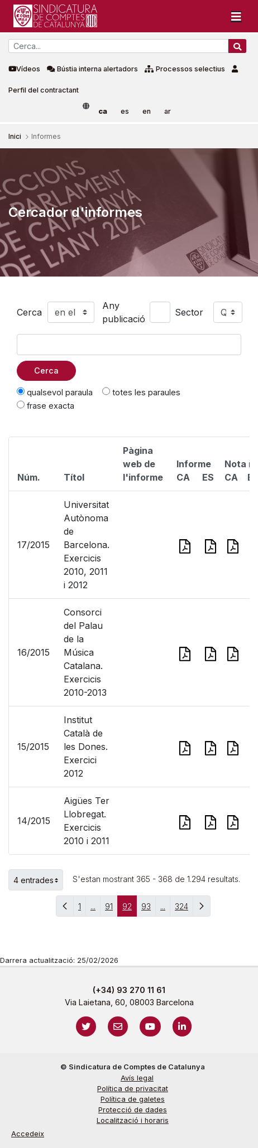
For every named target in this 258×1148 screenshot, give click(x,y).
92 (129, 909)
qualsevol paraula (55, 392)
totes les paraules (141, 392)
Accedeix (27, 1134)
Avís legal (137, 1078)
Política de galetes (133, 1099)
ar (167, 111)
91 (111, 909)
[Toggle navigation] (236, 16)
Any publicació (123, 312)
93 (148, 909)
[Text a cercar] (129, 344)
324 (184, 909)
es (125, 111)
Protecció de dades (132, 1110)
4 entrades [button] (38, 879)
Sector (189, 312)
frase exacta (45, 405)
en (146, 111)
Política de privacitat (132, 1088)
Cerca (29, 312)
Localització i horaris (133, 1120)
